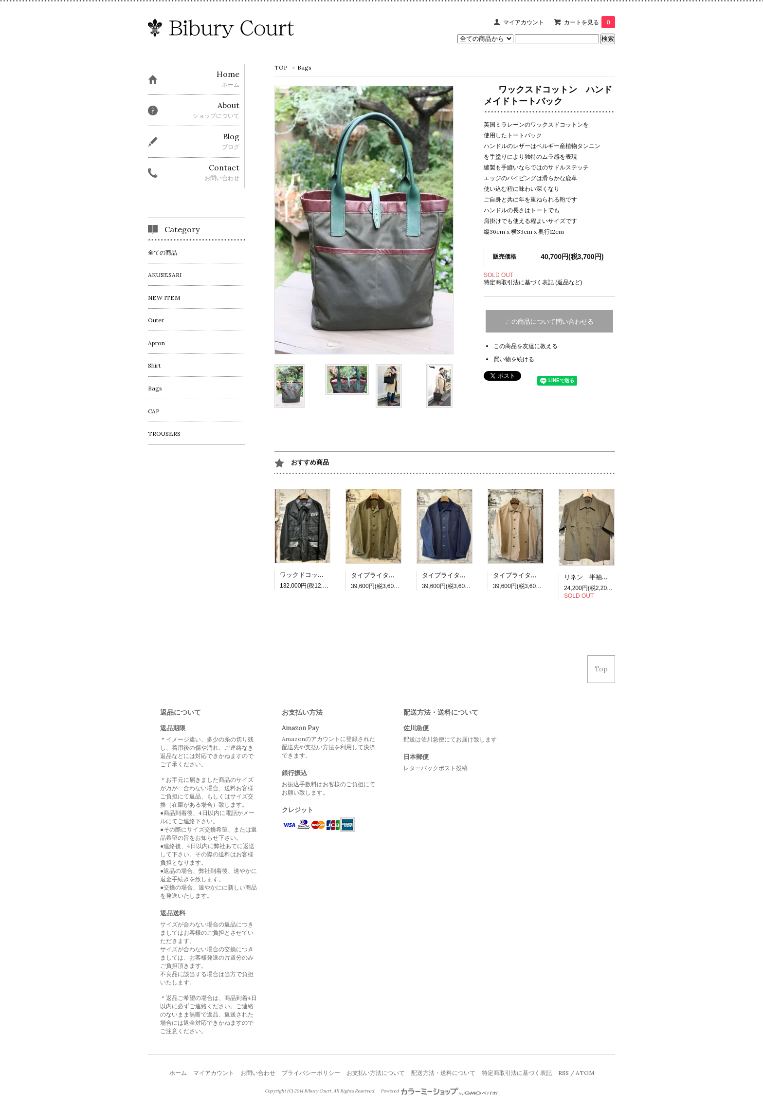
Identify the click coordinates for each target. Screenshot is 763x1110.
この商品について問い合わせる (549, 321)
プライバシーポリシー (311, 1072)
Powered (440, 1091)
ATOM (585, 1072)
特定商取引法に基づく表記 (517, 1072)
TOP (281, 67)
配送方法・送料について (443, 1072)
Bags (304, 67)
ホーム (178, 1072)
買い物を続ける (513, 359)
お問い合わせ (257, 1072)
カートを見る (589, 22)
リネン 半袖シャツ (592, 577)
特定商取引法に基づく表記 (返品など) (533, 282)
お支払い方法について (375, 1072)
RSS (563, 1072)
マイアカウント (523, 22)
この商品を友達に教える (525, 346)
